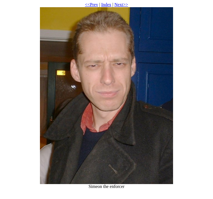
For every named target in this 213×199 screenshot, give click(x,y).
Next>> (121, 4)
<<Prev (91, 4)
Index (106, 4)
